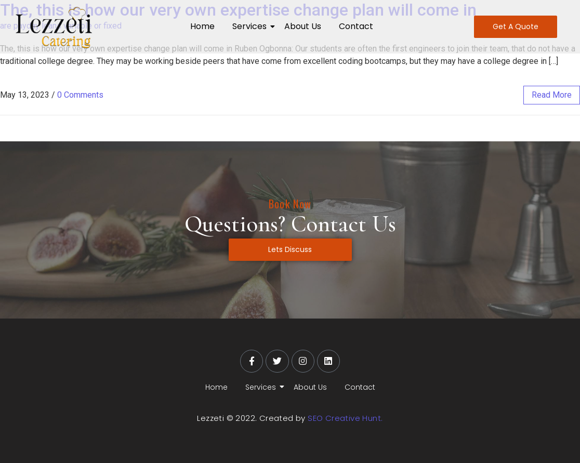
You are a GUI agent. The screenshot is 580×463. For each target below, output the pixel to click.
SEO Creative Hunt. (345, 418)
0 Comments (80, 95)
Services (251, 26)
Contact (356, 26)
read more (552, 95)
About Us (302, 26)
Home (202, 26)
